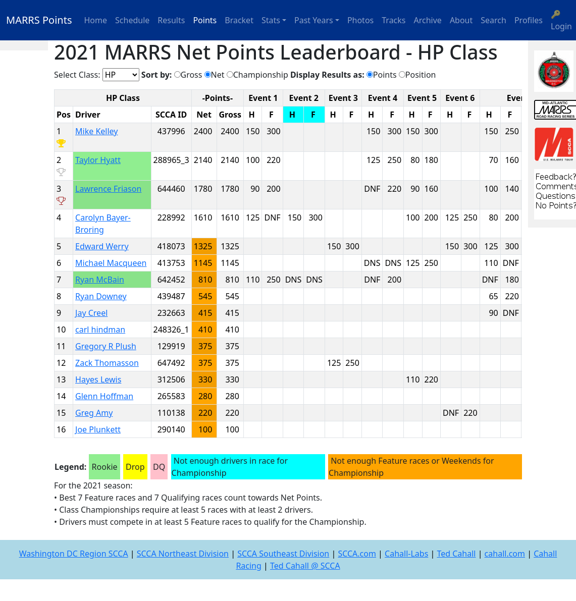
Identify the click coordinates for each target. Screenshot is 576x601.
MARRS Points (39, 20)
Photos (360, 20)
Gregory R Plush (105, 346)
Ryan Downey (101, 296)
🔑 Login (561, 20)
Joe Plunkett (98, 429)
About (461, 20)
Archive (428, 20)
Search (493, 20)
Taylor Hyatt (98, 160)
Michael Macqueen (110, 262)
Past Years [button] (313, 20)
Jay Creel (91, 312)
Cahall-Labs (406, 553)
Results (171, 20)
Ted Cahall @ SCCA (305, 565)
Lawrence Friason (108, 188)
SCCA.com (357, 553)
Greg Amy (94, 412)
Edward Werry (102, 246)
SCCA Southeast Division (283, 553)
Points (205, 20)
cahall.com (505, 553)
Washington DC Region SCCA (73, 553)
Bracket (239, 20)
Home (96, 20)
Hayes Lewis (98, 379)
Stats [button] (270, 20)
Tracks (393, 20)
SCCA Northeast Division (183, 553)
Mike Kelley (96, 131)
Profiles (528, 20)
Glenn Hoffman (104, 396)
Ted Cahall (456, 553)
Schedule (132, 20)
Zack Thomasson (107, 362)
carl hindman (100, 329)
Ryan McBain (99, 279)
